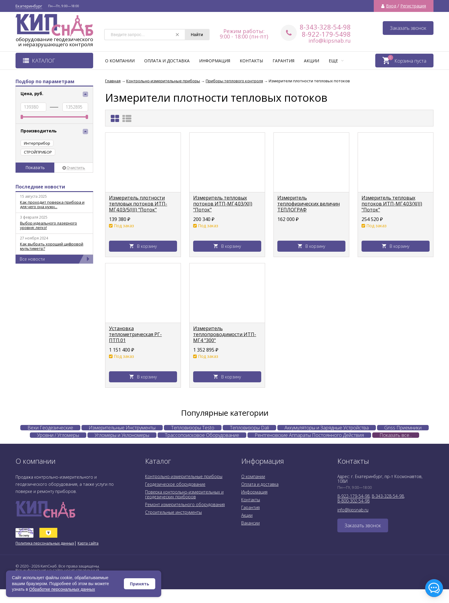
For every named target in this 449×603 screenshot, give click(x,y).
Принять (139, 584)
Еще (336, 61)
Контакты (251, 61)
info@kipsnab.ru (329, 40)
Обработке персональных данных (62, 589)
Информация (214, 61)
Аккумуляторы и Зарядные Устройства (327, 427)
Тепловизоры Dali (249, 427)
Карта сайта (88, 543)
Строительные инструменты (173, 512)
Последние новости (40, 186)
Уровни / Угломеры (58, 435)
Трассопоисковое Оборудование (202, 435)
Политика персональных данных (45, 543)
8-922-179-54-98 (353, 496)
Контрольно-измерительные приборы (183, 476)
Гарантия (283, 61)
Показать (35, 167)
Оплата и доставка (167, 61)
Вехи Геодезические (50, 427)
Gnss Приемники (403, 427)
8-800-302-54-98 (353, 501)
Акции (311, 61)
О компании (120, 61)
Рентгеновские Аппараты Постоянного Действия (309, 435)
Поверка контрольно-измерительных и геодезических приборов (184, 494)
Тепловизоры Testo (192, 427)
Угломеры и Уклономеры (122, 435)
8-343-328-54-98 (325, 27)
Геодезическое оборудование (175, 484)
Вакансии (250, 523)
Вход (391, 6)
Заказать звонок (408, 28)
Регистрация (413, 6)
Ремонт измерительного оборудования (185, 504)
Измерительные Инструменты (122, 427)
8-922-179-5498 (326, 34)
